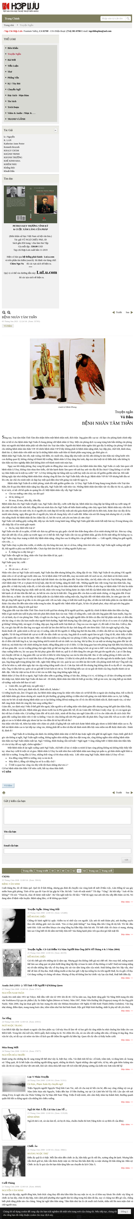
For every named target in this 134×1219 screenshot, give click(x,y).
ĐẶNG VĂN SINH (11, 884)
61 (68, 870)
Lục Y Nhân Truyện (38, 1076)
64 (84, 870)
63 (79, 870)
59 (58, 870)
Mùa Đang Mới (10, 1047)
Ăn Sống (6, 1018)
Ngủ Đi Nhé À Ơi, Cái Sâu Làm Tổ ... (47, 1109)
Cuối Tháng (8, 1182)
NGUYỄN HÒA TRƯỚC (13, 1055)
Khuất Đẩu (9, 171)
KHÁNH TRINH (12, 154)
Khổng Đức (9, 167)
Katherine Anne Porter (14, 143)
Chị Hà (5, 876)
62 (74, 870)
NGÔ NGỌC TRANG (12, 1025)
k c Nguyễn (9, 136)
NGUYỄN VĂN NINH (12, 1190)
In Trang (4, 793)
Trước (119, 312)
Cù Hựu (31, 1084)
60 (63, 870)
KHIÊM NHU (10, 164)
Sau (127, 312)
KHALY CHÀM (11, 150)
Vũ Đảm (8, 326)
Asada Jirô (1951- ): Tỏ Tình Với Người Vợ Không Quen (32, 985)
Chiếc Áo (32, 1146)
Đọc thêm (125, 902)
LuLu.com (49, 256)
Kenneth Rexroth (11, 147)
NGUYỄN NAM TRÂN (13, 993)
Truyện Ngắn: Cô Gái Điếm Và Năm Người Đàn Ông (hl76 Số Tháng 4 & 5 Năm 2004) (73, 949)
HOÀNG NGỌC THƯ (37, 1153)
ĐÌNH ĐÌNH (33, 1117)
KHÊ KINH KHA (12, 161)
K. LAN (7, 140)
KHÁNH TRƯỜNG (13, 157)
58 (52, 870)
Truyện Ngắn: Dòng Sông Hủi (43, 909)
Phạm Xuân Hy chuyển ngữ (50, 1084)
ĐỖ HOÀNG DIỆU (36, 916)
